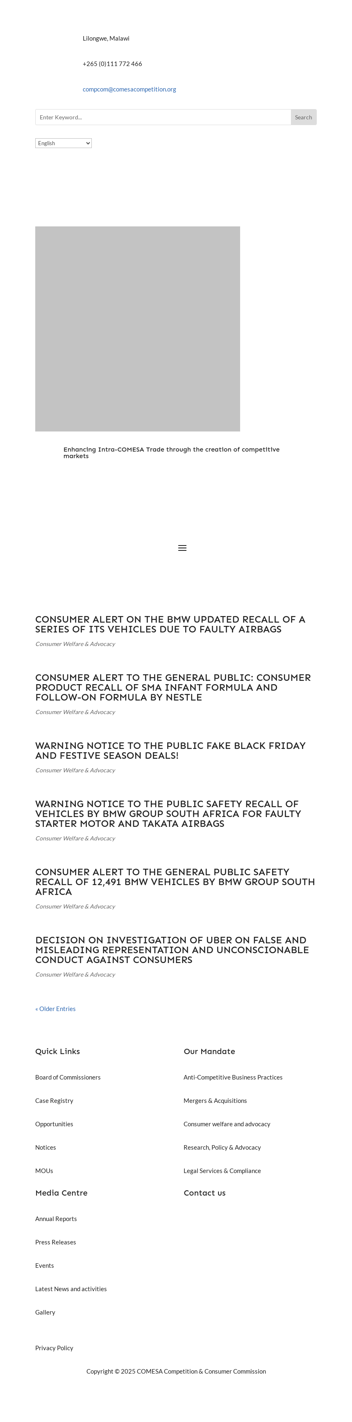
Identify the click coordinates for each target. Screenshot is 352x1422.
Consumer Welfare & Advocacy (75, 643)
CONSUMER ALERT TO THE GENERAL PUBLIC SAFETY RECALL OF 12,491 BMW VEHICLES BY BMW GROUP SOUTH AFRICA (175, 881)
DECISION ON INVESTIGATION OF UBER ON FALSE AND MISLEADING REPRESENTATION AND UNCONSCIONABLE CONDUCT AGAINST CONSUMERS (172, 949)
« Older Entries (55, 1008)
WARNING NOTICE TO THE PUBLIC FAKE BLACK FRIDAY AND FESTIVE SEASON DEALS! (170, 750)
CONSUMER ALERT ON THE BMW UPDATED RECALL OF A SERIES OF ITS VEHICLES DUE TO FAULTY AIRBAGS (170, 624)
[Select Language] (63, 143)
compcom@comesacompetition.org (129, 89)
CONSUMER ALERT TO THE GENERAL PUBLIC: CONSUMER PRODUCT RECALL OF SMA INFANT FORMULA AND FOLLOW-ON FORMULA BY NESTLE (173, 687)
